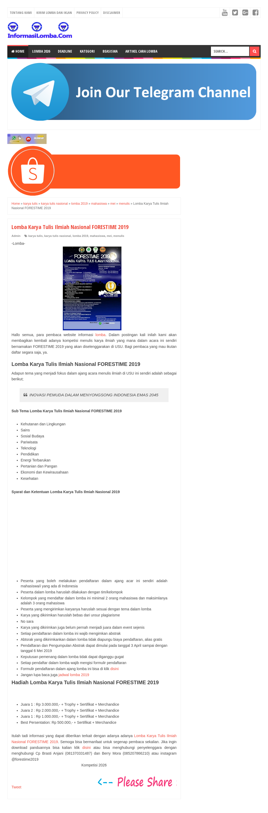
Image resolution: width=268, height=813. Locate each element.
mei (109, 235)
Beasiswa (110, 51)
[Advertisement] (94, 536)
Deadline (65, 51)
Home (17, 51)
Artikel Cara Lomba (141, 51)
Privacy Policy (87, 12)
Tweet (16, 787)
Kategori (87, 51)
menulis (118, 235)
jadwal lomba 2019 (74, 675)
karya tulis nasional (57, 235)
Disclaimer (111, 12)
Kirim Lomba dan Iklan (54, 12)
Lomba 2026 (41, 51)
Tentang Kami (21, 12)
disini (114, 669)
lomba (100, 335)
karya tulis (35, 235)
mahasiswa (97, 235)
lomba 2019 (80, 235)
